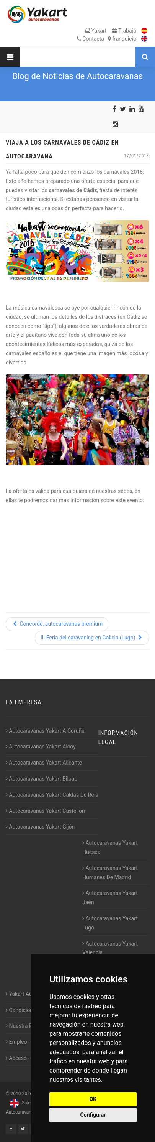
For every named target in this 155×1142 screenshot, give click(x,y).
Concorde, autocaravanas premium (57, 624)
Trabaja (124, 31)
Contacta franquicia (106, 39)
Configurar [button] (93, 1115)
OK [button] (93, 1099)
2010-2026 (21, 1093)
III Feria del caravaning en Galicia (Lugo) (92, 637)
